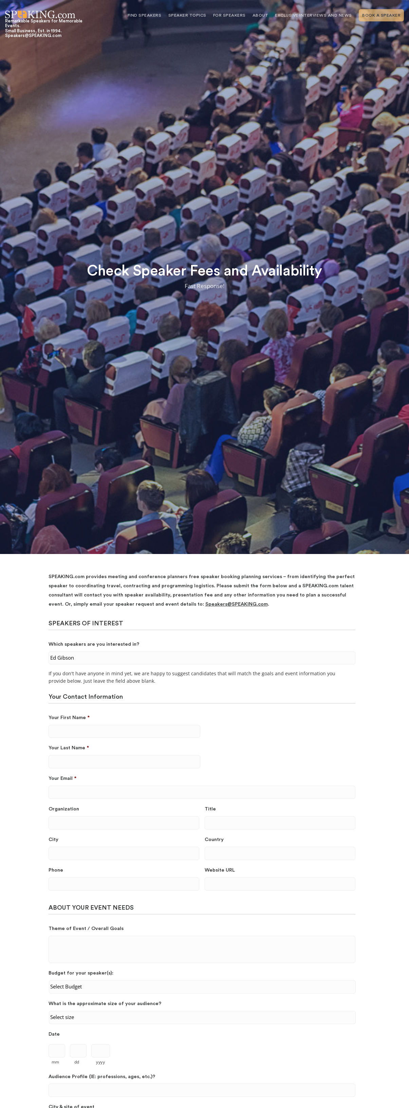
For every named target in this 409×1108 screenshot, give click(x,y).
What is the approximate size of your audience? (105, 1003)
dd (76, 1062)
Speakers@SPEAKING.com (236, 604)
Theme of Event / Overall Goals (86, 928)
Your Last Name (69, 747)
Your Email (62, 778)
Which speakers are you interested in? (94, 644)
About (260, 15)
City (53, 839)
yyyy (100, 1062)
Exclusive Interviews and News (313, 15)
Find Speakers (145, 15)
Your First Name (69, 717)
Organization (64, 808)
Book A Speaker (381, 15)
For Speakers (229, 15)
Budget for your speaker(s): (81, 973)
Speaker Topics (187, 15)
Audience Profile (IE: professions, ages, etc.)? (102, 1076)
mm (55, 1062)
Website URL (220, 870)
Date (54, 1034)
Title (210, 808)
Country (214, 839)
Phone (56, 870)
